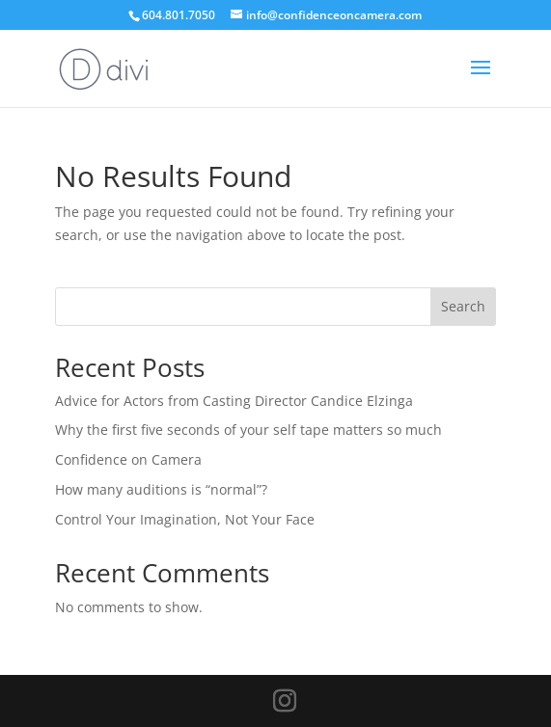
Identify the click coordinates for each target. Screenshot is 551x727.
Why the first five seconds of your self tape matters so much (248, 429)
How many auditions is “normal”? (161, 489)
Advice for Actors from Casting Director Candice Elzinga (234, 400)
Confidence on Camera (128, 459)
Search (463, 306)
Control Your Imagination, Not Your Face (185, 519)
